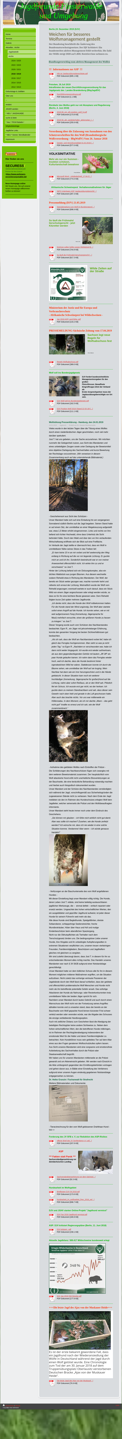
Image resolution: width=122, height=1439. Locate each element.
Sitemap (17, 1405)
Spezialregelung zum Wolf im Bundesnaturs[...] (75, 207)
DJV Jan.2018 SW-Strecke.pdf (69, 1296)
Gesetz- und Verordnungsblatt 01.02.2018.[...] (75, 143)
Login (117, 1405)
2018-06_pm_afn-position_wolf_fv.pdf (72, 112)
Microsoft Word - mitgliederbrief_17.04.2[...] (74, 176)
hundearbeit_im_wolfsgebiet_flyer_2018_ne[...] (75, 1199)
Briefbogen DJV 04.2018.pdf (68, 1192)
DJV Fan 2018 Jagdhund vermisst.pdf (72, 1214)
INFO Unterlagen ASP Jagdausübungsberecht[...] (76, 191)
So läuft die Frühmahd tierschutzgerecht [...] (74, 255)
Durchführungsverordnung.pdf (69, 94)
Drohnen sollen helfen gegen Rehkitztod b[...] (75, 247)
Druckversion (8, 1405)
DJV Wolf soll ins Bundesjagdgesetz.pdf (73, 401)
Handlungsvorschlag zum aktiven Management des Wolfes (79, 62)
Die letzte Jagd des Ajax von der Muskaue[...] (75, 1381)
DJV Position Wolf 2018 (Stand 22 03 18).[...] (75, 409)
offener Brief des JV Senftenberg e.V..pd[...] (74, 1141)
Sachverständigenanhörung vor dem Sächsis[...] (76, 1177)
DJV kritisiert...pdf (64, 1229)
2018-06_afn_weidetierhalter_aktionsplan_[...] (75, 120)
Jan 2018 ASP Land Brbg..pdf (69, 319)
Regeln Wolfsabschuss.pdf (67, 362)
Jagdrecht (62, 425)
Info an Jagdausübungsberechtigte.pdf (72, 74)
